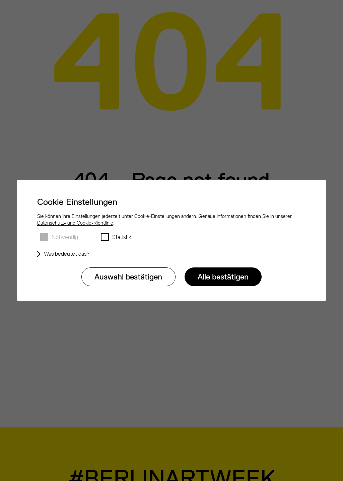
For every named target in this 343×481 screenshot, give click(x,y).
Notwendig (65, 237)
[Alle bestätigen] (223, 276)
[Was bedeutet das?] (65, 254)
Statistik (121, 237)
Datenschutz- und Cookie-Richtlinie (75, 223)
